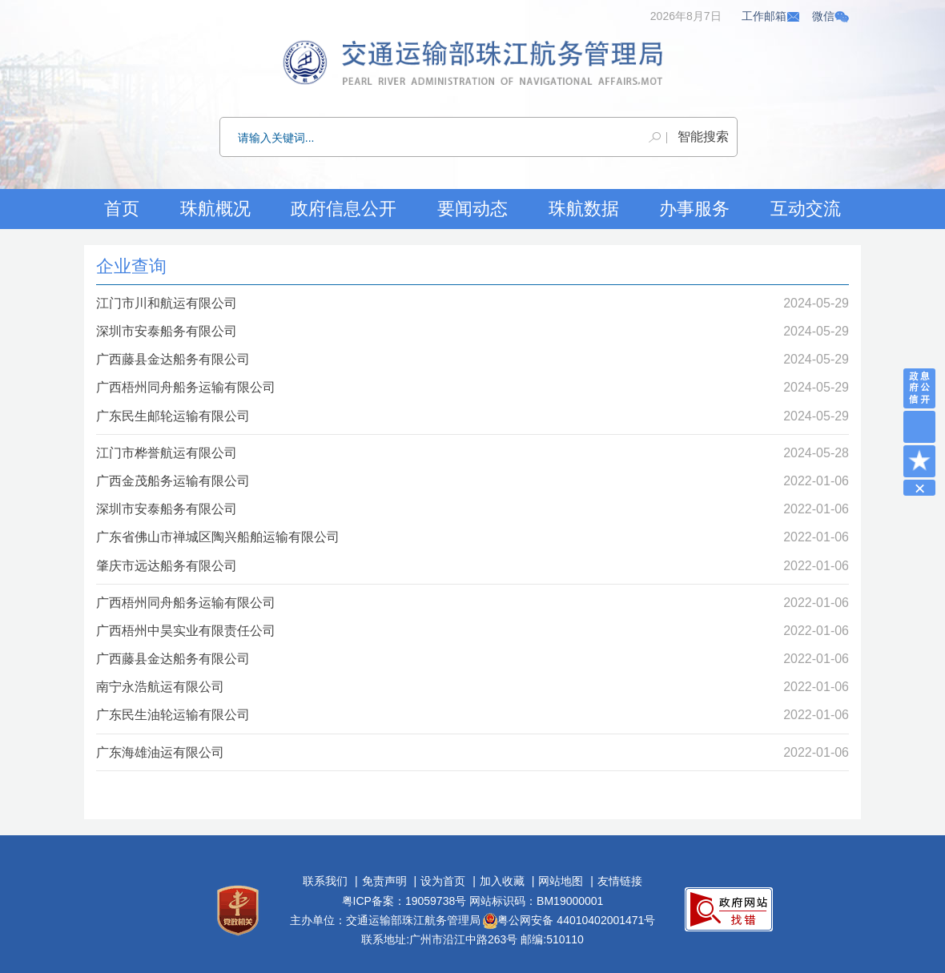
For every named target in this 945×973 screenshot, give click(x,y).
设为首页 (442, 880)
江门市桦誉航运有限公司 (166, 453)
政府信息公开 (343, 209)
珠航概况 (215, 209)
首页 (121, 209)
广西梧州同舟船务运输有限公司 (185, 387)
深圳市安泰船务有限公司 (166, 331)
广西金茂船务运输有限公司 (173, 481)
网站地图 (560, 880)
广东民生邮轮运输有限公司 (173, 416)
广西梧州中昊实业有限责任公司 (185, 630)
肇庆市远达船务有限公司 (166, 566)
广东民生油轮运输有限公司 (173, 715)
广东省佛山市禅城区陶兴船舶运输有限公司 (218, 537)
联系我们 (325, 880)
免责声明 (384, 880)
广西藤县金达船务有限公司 (173, 359)
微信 (830, 16)
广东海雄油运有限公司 (160, 752)
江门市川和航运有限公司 (166, 303)
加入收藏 (502, 880)
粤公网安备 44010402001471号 (569, 920)
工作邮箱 (771, 16)
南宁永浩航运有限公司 (160, 687)
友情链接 (619, 880)
